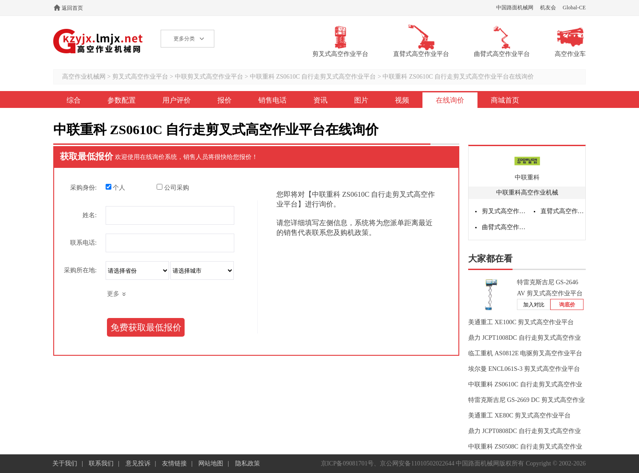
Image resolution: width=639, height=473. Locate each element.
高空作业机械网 (98, 41)
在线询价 (450, 100)
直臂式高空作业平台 (563, 211)
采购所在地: (80, 270)
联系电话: (83, 242)
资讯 (320, 100)
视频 (402, 100)
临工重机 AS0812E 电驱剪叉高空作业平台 (525, 353)
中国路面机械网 (514, 7)
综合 (74, 100)
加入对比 (533, 305)
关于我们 (64, 463)
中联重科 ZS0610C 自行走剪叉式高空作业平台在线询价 (458, 76)
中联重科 (527, 177)
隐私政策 (247, 463)
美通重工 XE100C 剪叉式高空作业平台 (521, 322)
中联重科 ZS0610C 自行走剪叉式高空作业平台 (313, 76)
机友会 (548, 7)
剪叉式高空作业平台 (140, 76)
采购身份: (83, 187)
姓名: (90, 215)
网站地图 (210, 463)
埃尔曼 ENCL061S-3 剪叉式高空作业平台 (524, 369)
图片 (361, 100)
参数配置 (121, 100)
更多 (113, 293)
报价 (224, 100)
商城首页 (505, 100)
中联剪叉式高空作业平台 (209, 76)
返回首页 (72, 8)
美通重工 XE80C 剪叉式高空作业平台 (519, 415)
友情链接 (174, 463)
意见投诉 (138, 463)
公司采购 (173, 187)
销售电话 (272, 100)
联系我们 (101, 463)
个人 (116, 187)
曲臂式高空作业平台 (504, 227)
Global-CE (574, 7)
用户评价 (176, 100)
